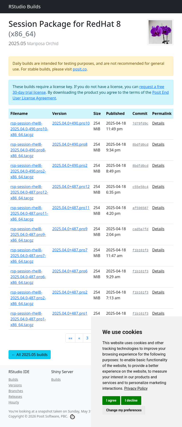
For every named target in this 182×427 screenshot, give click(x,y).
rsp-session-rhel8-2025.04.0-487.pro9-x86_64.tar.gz (28, 234)
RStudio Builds (25, 6)
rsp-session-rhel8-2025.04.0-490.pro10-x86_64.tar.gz (29, 129)
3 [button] (87, 338)
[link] (136, 388)
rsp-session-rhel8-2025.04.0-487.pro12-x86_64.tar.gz (29, 192)
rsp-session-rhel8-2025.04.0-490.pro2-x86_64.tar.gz (28, 171)
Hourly (14, 402)
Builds (13, 379)
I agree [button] (111, 400)
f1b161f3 (140, 250)
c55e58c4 (140, 187)
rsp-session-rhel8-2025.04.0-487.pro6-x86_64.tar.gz (28, 276)
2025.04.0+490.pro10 (71, 123)
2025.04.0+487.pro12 (71, 186)
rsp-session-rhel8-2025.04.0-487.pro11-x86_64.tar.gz (29, 213)
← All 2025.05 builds (30, 354)
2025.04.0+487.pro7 (70, 250)
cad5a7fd (140, 229)
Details (158, 123)
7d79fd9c (140, 124)
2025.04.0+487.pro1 (70, 313)
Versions (15, 385)
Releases (15, 396)
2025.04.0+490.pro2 (70, 165)
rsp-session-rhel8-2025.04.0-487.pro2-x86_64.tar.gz (28, 298)
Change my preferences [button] (123, 410)
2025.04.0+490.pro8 (70, 144)
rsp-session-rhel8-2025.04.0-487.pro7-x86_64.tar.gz (28, 255)
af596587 (140, 208)
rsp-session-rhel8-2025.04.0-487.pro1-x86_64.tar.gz (28, 319)
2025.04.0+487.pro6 (70, 271)
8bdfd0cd (140, 145)
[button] (70, 338)
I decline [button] (131, 400)
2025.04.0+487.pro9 (70, 228)
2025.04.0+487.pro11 (71, 207)
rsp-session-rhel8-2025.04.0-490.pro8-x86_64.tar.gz (28, 150)
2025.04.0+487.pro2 (70, 292)
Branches (16, 391)
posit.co (80, 69)
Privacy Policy (136, 388)
